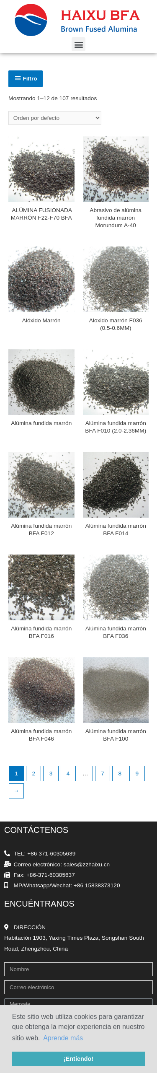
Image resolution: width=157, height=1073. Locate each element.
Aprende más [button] (63, 1038)
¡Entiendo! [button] (78, 1058)
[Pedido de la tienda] (54, 118)
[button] (78, 44)
